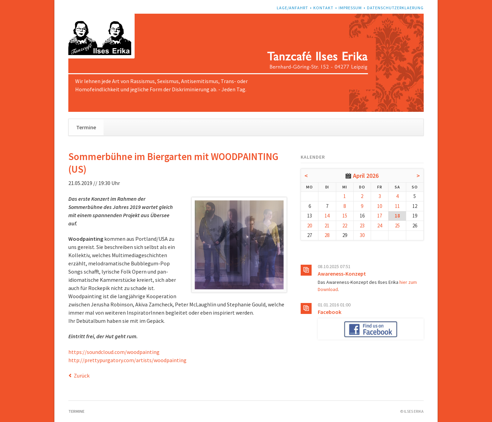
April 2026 (366, 176)
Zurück (82, 375)
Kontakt (323, 7)
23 (362, 225)
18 (397, 215)
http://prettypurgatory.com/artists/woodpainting (127, 360)
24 (379, 225)
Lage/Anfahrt (292, 7)
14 (327, 215)
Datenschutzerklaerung (395, 7)
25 (397, 225)
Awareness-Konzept (342, 273)
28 (327, 235)
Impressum (350, 7)
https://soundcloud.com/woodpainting (114, 351)
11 (397, 206)
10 (379, 206)
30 (362, 235)
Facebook (329, 311)
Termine (86, 127)
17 (379, 215)
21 (327, 225)
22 (344, 225)
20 (309, 225)
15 (344, 215)
